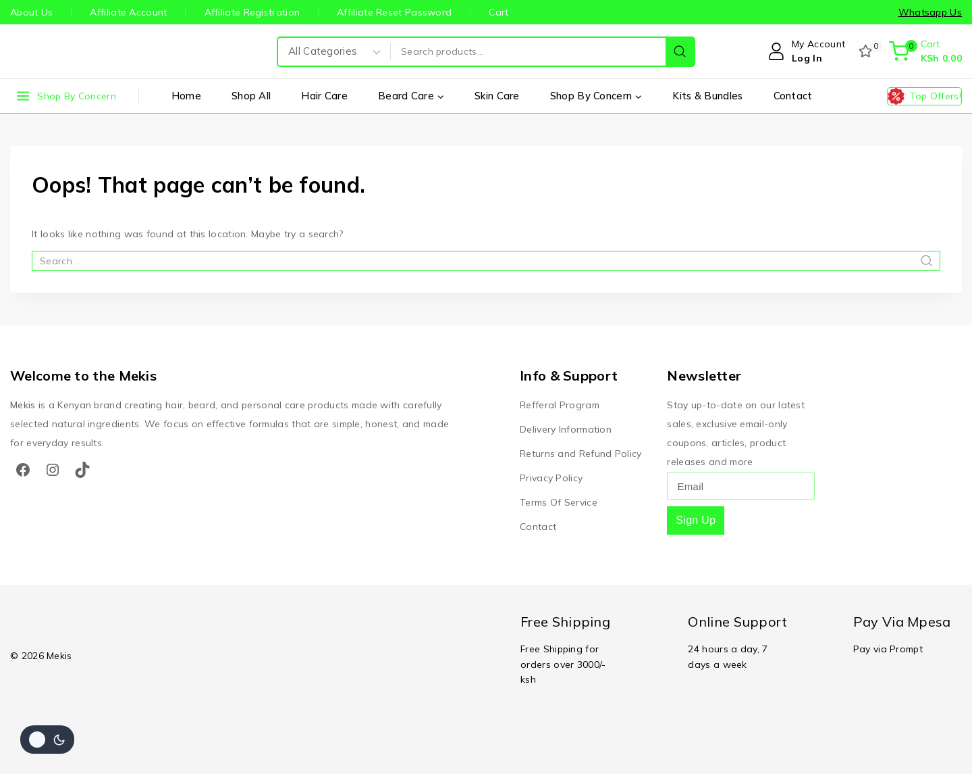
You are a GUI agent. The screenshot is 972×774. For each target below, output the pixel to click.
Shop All (251, 95)
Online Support (737, 621)
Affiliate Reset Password (394, 12)
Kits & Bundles (707, 95)
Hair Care (324, 95)
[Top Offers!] (924, 96)
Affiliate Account (128, 12)
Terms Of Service (558, 502)
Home (186, 95)
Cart (498, 12)
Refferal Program (559, 405)
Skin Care (497, 95)
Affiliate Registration (252, 12)
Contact (793, 95)
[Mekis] (37, 51)
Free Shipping (565, 621)
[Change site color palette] (47, 739)
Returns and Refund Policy (581, 454)
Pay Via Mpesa (902, 621)
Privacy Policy (551, 478)
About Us (31, 12)
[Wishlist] (867, 51)
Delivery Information (566, 429)
